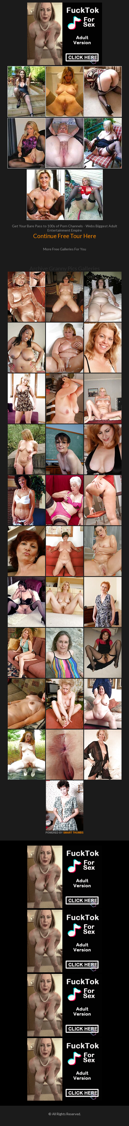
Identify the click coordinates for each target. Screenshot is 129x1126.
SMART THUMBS (73, 832)
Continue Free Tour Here (64, 235)
